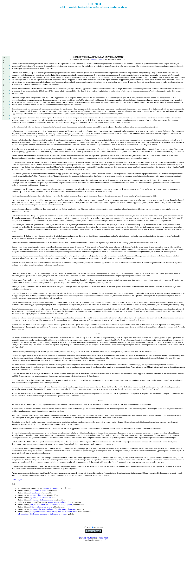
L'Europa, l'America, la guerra (41, 507)
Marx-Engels (17, 480)
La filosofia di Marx (38, 490)
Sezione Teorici (103, 537)
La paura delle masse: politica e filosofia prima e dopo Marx (53, 509)
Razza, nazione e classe (57, 502)
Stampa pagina (103, 539)
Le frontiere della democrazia (41, 500)
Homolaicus (93, 537)
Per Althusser (35, 493)
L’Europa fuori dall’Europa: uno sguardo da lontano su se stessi (42, 514)
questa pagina (87, 539)
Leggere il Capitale (97, 59)
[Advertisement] (93, 33)
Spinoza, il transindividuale (40, 497)
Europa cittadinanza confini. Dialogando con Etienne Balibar (53, 511)
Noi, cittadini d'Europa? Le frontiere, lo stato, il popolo (51, 504)
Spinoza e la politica (38, 495)
